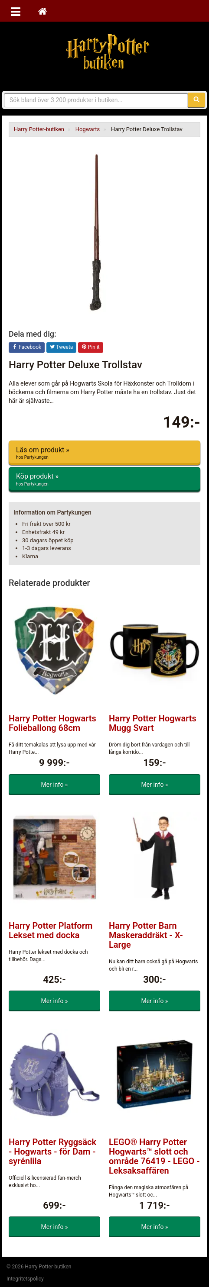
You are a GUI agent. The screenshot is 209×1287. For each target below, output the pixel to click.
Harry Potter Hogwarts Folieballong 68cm (52, 723)
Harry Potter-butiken (104, 52)
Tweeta (61, 347)
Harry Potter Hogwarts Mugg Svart (152, 723)
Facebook (26, 347)
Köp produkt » (104, 479)
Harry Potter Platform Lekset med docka (50, 930)
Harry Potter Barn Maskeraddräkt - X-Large (146, 935)
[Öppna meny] (16, 10)
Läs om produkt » (104, 453)
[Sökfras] (96, 100)
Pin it (91, 347)
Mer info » (54, 784)
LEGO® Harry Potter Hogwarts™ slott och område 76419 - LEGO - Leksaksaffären (154, 1156)
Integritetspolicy (25, 1279)
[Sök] (196, 100)
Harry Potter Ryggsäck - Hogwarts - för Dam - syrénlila (52, 1151)
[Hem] (42, 11)
